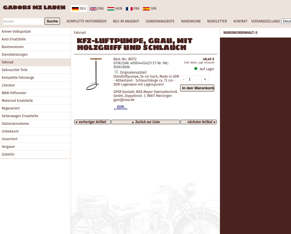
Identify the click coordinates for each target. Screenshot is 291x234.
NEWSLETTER (217, 21)
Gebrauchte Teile (15, 70)
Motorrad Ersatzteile (17, 101)
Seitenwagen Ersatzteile (20, 116)
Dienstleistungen (15, 55)
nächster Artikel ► (202, 122)
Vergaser (8, 147)
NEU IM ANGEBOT (126, 21)
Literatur (8, 85)
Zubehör (8, 154)
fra (132, 9)
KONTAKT (241, 21)
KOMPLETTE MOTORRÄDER (86, 21)
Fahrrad (7, 62)
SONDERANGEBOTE (160, 21)
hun (114, 9)
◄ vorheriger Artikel (90, 122)
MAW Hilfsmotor (14, 93)
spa (149, 9)
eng (97, 9)
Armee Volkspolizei (16, 32)
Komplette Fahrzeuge (18, 78)
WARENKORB (190, 21)
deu (79, 9)
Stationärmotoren (15, 124)
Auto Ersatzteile (14, 39)
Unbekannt (10, 131)
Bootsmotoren (13, 47)
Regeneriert (11, 108)
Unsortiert (9, 139)
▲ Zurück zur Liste (145, 122)
